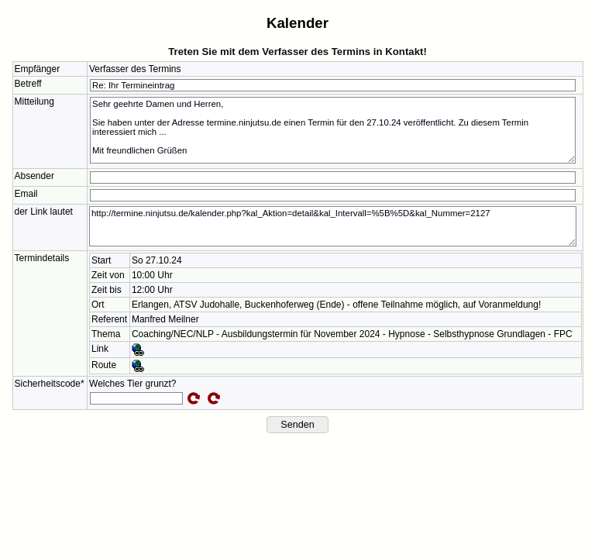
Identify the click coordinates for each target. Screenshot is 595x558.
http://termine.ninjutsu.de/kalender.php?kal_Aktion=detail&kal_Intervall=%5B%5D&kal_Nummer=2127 (332, 226)
